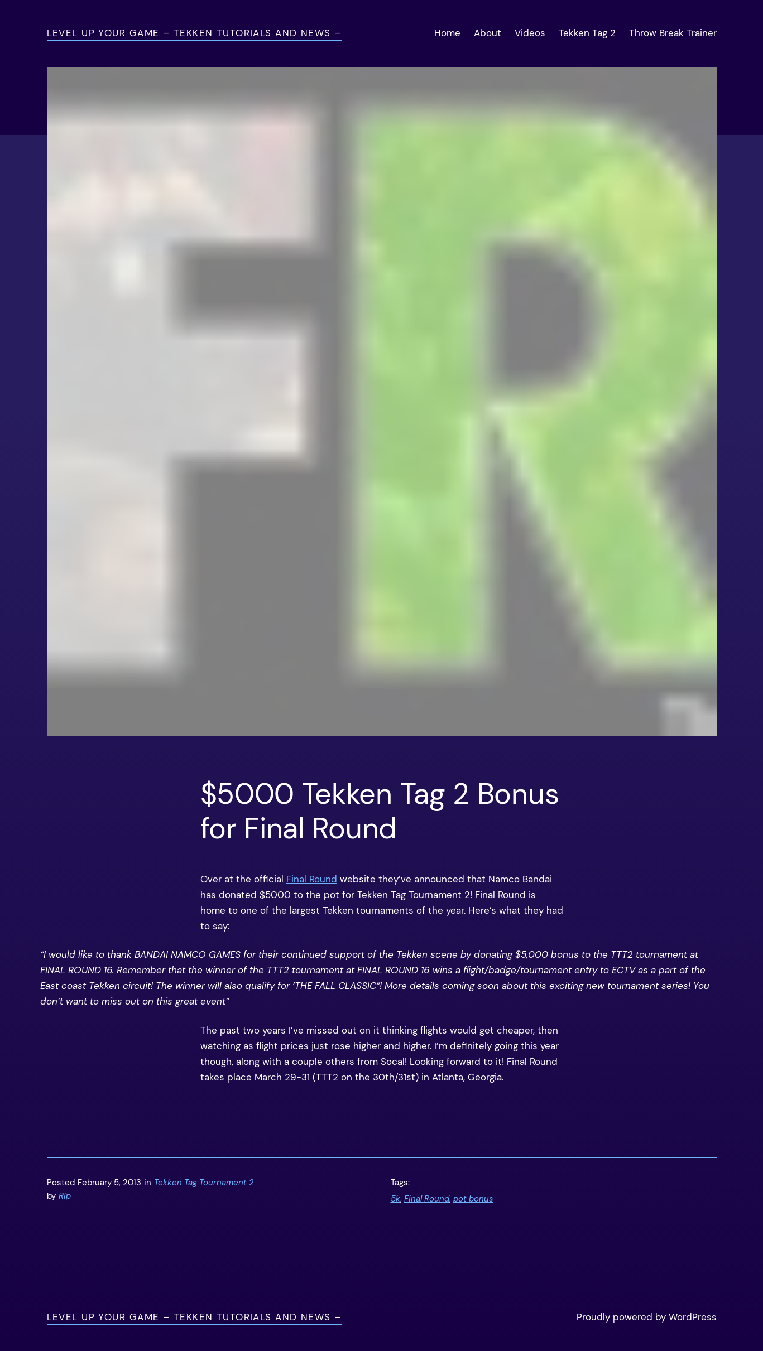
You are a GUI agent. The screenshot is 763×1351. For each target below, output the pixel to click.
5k (395, 1198)
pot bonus (473, 1198)
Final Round (311, 879)
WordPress (693, 1317)
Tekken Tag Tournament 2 (204, 1182)
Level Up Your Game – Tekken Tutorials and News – (194, 33)
